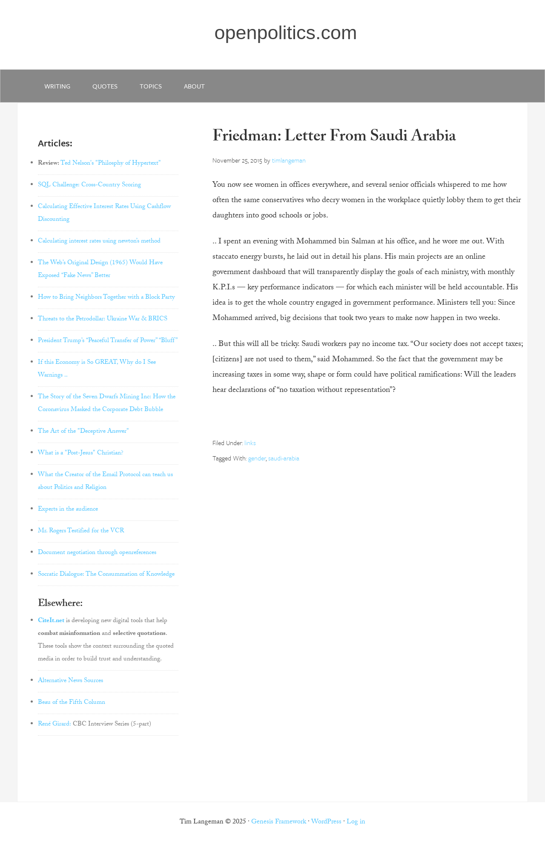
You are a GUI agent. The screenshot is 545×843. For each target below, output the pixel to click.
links (250, 442)
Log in (356, 822)
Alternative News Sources (70, 681)
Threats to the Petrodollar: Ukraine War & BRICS (102, 319)
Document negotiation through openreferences (97, 553)
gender (257, 458)
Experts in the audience (68, 509)
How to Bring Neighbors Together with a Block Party (106, 297)
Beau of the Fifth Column (71, 703)
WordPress (326, 822)
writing (57, 86)
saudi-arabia (283, 458)
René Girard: (54, 724)
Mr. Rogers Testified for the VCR (81, 531)
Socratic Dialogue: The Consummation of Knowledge (106, 574)
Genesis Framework (278, 822)
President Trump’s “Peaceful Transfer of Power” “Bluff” (108, 341)
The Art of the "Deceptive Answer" (83, 431)
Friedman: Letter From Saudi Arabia (334, 138)
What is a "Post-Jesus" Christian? (80, 453)
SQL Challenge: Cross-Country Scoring (89, 185)
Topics (151, 86)
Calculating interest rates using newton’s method (99, 241)
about (194, 86)
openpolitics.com (285, 32)
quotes (105, 86)
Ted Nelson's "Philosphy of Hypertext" (110, 163)
